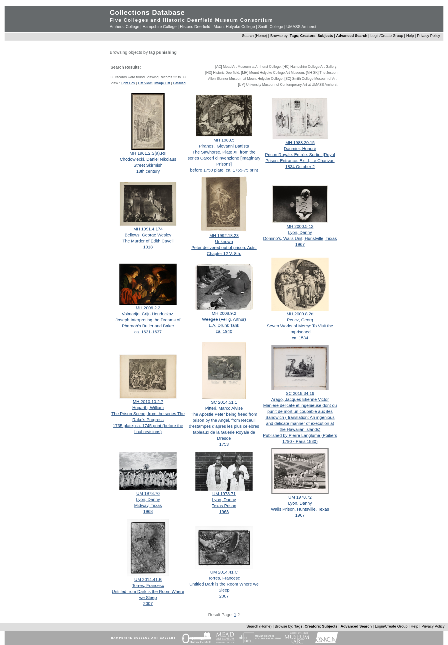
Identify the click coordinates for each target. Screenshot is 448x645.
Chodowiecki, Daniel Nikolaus (148, 159)
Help (410, 35)
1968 (148, 511)
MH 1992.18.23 (224, 235)
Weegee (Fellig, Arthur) (224, 319)
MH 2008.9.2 (224, 313)
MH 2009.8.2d (300, 313)
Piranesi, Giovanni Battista (224, 146)
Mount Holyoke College (234, 26)
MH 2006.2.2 (148, 307)
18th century (148, 171)
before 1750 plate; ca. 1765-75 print (224, 170)
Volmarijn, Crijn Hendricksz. (148, 313)
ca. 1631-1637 (148, 331)
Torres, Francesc (148, 585)
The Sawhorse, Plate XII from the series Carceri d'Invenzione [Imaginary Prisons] (224, 158)
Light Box (128, 83)
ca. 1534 (300, 337)
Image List (162, 83)
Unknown (224, 241)
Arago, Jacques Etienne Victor (300, 399)
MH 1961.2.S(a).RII (147, 153)
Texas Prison (224, 505)
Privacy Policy (428, 35)
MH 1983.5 (223, 140)
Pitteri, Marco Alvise (224, 408)
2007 (148, 603)
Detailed (179, 83)
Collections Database (147, 12)
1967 (300, 244)
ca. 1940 (224, 331)
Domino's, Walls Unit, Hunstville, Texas (300, 238)
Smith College (270, 26)
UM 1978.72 (300, 497)
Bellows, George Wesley (148, 234)
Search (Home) (254, 35)
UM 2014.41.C (224, 572)
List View (145, 83)
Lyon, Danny (300, 232)
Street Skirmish (148, 165)
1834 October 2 (300, 166)
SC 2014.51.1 (224, 402)
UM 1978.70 (148, 493)
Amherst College (124, 26)
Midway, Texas (148, 505)
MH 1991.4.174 (148, 228)
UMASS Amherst (301, 26)
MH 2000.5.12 (300, 226)
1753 (224, 444)
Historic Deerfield (195, 26)
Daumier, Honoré (300, 148)
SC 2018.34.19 (300, 393)
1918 (148, 246)
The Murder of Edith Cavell (148, 240)
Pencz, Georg (300, 319)
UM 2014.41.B (148, 579)
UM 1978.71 (224, 493)
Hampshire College (160, 26)
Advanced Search (351, 35)
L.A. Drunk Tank (224, 325)
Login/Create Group (387, 35)
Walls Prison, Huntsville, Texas (300, 509)
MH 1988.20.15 (300, 142)
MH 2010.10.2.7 (148, 401)
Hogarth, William (148, 407)
